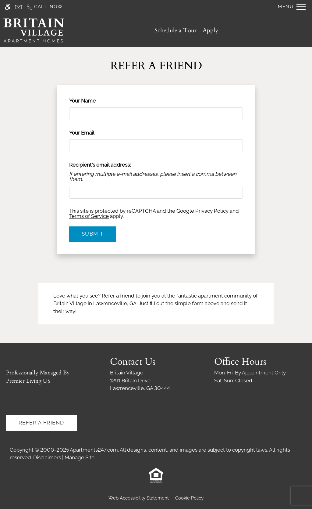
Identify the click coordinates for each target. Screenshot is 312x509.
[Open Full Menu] (292, 7)
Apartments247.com (94, 450)
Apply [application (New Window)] (210, 30)
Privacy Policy (212, 211)
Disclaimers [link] (47, 457)
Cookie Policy (189, 498)
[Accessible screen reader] (7, 7)
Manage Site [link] (79, 457)
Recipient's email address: (100, 165)
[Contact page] (18, 7)
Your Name (92, 101)
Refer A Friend (41, 423)
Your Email (92, 133)
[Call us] (44, 7)
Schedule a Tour (175, 30)
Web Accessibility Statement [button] (138, 498)
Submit (93, 234)
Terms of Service (89, 216)
